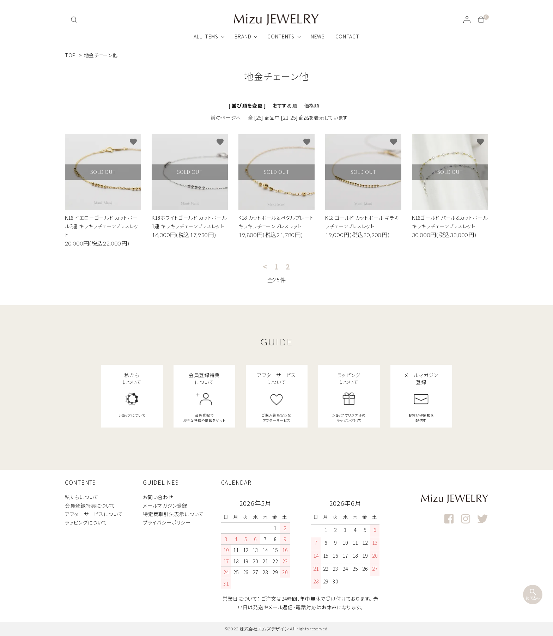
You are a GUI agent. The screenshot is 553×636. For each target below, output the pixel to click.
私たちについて (82, 497)
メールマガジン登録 (165, 505)
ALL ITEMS (206, 36)
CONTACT (347, 36)
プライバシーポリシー (166, 522)
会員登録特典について (90, 505)
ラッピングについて (86, 522)
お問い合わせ (158, 497)
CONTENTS (280, 36)
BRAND (243, 36)
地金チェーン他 (101, 55)
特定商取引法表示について (173, 513)
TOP (70, 55)
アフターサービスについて (94, 513)
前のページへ (226, 117)
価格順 (312, 105)
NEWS (318, 36)
